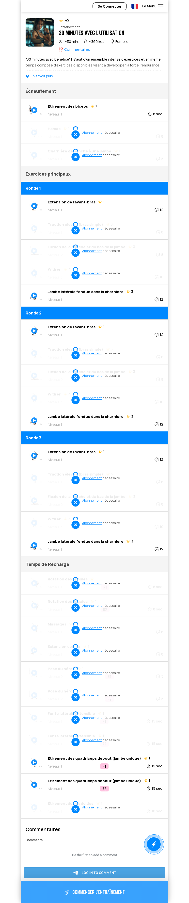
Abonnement (92, 132)
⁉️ (74, 49)
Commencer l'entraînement (94, 892)
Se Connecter (110, 6)
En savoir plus (42, 76)
